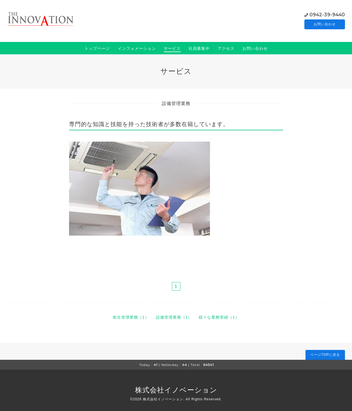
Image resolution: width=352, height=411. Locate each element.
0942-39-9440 (327, 14)
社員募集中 (199, 48)
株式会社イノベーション (176, 390)
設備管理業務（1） (174, 317)
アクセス (226, 48)
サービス (172, 48)
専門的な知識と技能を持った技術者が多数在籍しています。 (149, 124)
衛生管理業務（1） (131, 317)
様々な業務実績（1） (219, 317)
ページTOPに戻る (325, 355)
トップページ (97, 48)
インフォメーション (137, 48)
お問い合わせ (324, 24)
